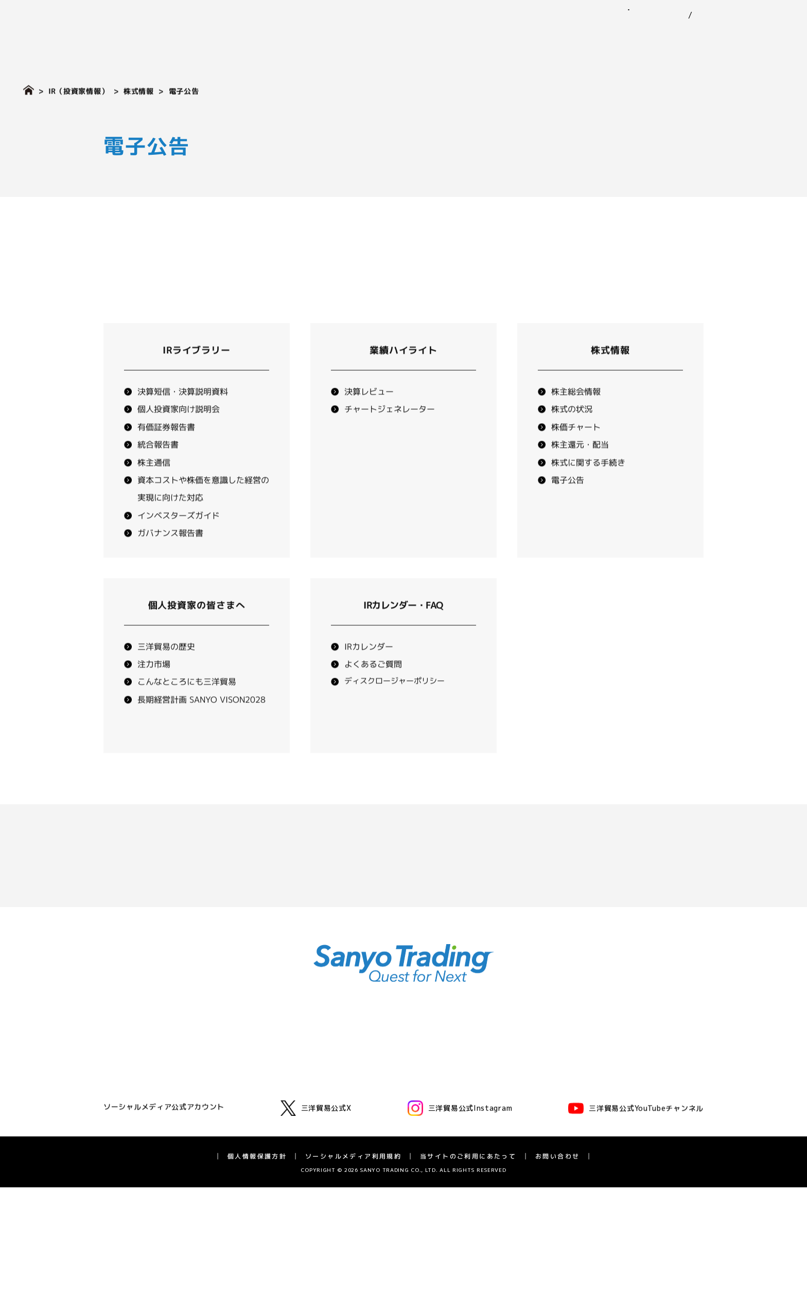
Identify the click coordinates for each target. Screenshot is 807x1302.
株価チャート (576, 450)
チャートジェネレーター (389, 433)
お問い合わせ (760, 9)
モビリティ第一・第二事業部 (280, 1087)
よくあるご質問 (373, 687)
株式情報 (139, 91)
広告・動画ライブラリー (159, 1157)
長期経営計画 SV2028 (570, 1143)
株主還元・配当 (580, 468)
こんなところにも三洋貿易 (186, 705)
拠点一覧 (133, 1129)
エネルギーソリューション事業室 (288, 1115)
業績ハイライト (403, 373)
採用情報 (764, 38)
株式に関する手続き (588, 486)
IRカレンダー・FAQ (566, 1157)
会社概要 (133, 1101)
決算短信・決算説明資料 (182, 415)
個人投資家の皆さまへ (196, 628)
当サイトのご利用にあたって (468, 1270)
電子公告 (567, 503)
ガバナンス (395, 1119)
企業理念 (133, 1073)
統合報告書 (158, 468)
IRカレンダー (368, 670)
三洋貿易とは (141, 1087)
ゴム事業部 (252, 1059)
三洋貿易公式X (315, 1222)
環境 (384, 1091)
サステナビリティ (586, 38)
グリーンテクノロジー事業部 (280, 1101)
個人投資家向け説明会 (178, 433)
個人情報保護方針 (257, 1270)
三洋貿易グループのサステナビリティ (438, 1077)
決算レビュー (369, 415)
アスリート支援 (144, 1170)
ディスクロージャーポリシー (394, 704)
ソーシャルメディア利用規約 (353, 1270)
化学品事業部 (255, 1073)
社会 (384, 1105)
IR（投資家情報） (685, 38)
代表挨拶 (133, 1059)
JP (669, 15)
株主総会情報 (576, 415)
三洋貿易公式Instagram (460, 1222)
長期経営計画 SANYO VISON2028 (201, 723)
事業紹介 (448, 38)
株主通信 (153, 486)
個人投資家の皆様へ (566, 1115)
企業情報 (388, 38)
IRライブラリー (197, 373)
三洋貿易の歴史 (166, 670)
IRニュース (552, 1059)
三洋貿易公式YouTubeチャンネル (636, 1223)
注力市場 (153, 687)
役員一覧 (133, 1115)
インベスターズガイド (178, 539)
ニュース (507, 38)
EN (688, 15)
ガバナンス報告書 (170, 556)
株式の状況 (571, 433)
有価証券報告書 (166, 450)
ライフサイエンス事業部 (273, 1129)
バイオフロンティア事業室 (277, 1143)
